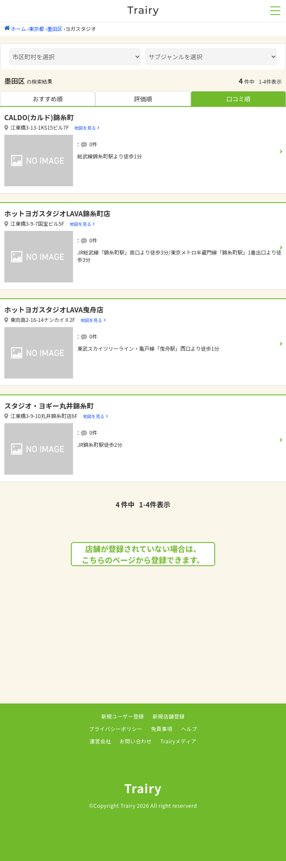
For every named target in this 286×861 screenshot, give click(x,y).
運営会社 (100, 741)
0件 (93, 144)
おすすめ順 (48, 98)
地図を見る (85, 127)
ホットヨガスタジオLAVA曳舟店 (53, 309)
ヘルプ (189, 728)
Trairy (143, 788)
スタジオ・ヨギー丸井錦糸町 (49, 405)
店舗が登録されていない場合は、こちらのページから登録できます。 (143, 554)
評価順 (143, 98)
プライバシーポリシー (116, 728)
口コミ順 (238, 98)
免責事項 (162, 728)
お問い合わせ (135, 741)
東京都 (36, 28)
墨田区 (54, 28)
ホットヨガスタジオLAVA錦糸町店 (57, 213)
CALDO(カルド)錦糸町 (39, 117)
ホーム (15, 28)
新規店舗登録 (168, 716)
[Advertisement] (143, 643)
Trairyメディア (178, 741)
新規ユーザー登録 (122, 716)
